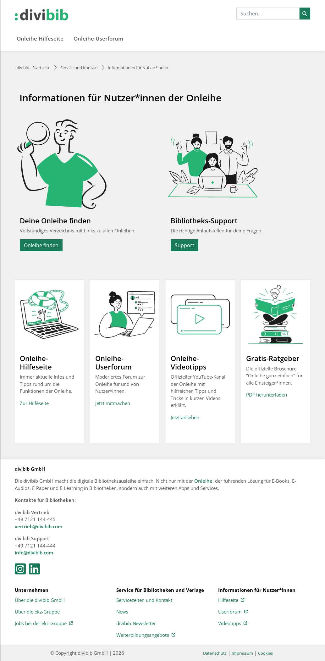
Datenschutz (215, 653)
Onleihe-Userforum (98, 38)
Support (184, 245)
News (122, 612)
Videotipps (232, 623)
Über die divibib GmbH (40, 600)
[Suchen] (304, 13)
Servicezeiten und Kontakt (144, 600)
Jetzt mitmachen (112, 403)
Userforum (233, 612)
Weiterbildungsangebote (145, 635)
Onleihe (203, 481)
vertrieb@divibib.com (38, 526)
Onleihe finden (41, 245)
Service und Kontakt (79, 67)
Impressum (242, 653)
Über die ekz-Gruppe (37, 612)
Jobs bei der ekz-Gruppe (44, 623)
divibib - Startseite (33, 67)
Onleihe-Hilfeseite (40, 38)
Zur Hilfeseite (34, 403)
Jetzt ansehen (185, 417)
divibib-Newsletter (136, 623)
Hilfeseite (231, 600)
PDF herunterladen (266, 395)
